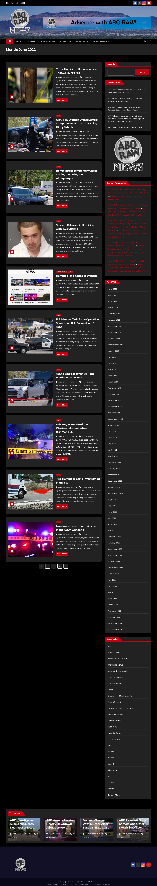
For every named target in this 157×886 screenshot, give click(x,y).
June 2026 (112, 289)
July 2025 (112, 357)
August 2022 (113, 574)
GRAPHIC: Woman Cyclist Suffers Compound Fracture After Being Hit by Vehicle (76, 123)
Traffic (32, 41)
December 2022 (115, 549)
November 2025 (115, 332)
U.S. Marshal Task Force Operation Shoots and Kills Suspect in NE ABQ (77, 323)
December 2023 (115, 475)
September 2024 (115, 419)
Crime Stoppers (115, 683)
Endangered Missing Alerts (120, 696)
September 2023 (115, 493)
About (19, 41)
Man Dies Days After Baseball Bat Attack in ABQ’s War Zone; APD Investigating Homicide (127, 211)
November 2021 (115, 629)
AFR (109, 646)
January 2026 (114, 320)
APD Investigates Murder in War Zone (125, 127)
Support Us (82, 41)
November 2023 (115, 481)
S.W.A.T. (111, 764)
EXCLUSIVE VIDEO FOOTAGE (121, 708)
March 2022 (113, 605)
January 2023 (114, 543)
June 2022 (112, 586)
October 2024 (114, 413)
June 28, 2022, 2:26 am (68, 331)
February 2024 (114, 462)
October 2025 (114, 338)
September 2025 (115, 345)
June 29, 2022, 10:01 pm (68, 77)
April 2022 (112, 598)
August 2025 (113, 351)
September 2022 (115, 567)
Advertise (65, 41)
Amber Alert (113, 652)
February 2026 (114, 314)
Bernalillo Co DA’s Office (119, 659)
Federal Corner (114, 721)
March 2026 (113, 307)
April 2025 (112, 376)
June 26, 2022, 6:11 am (67, 534)
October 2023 (114, 487)
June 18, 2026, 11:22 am (58, 834)
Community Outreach (118, 671)
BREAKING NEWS (62, 271)
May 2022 (112, 592)
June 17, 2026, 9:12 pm (94, 834)
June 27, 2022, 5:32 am (67, 436)
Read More (62, 100)
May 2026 (112, 295)
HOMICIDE (112, 727)
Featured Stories (115, 714)
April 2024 (112, 450)
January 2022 (114, 617)
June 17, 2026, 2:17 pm (130, 834)
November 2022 (115, 555)
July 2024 (112, 431)
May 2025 (112, 369)
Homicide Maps (101, 41)
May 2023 (112, 518)
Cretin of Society (115, 677)
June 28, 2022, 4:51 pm (67, 280)
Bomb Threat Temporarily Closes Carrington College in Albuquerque (76, 174)
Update (111, 789)
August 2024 (113, 425)
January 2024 (114, 468)
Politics (111, 758)
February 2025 (114, 388)
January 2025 (114, 394)
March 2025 (113, 382)
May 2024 (112, 444)
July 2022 (112, 580)
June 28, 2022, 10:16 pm (68, 183)
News (58, 115)
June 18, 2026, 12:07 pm (22, 834)
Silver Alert (113, 770)
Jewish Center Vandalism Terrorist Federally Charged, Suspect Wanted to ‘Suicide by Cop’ (128, 233)
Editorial (111, 690)
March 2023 (113, 530)
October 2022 (114, 561)
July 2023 (112, 506)
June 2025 (112, 363)
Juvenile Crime (115, 733)
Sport (110, 776)
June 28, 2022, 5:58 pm (68, 233)
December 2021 (115, 623)
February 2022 (114, 611)
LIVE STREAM (114, 739)
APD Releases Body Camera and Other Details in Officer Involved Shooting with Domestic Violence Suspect (126, 118)
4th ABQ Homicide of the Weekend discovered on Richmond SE (72, 428)
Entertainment (114, 702)
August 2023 (113, 499)
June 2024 (112, 437)
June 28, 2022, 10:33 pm (68, 132)
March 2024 (113, 456)
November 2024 (115, 406)
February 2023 (114, 537)
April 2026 (112, 301)
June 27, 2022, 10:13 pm (68, 382)
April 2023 (112, 524)
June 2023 (112, 512)
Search (111, 64)
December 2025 (115, 326)
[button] (145, 41)
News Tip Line (48, 41)
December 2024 (115, 400)
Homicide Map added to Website (76, 275)
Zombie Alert (113, 795)
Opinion (111, 751)
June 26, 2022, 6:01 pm (67, 487)
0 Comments (88, 77)
